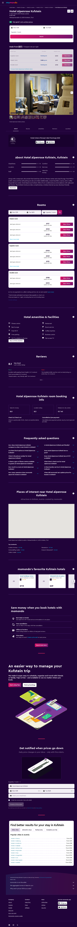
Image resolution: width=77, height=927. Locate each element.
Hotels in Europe (21, 7)
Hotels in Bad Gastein (16, 860)
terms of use (30, 807)
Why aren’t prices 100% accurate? (42, 889)
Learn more (51, 292)
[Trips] (3, 23)
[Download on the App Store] (50, 142)
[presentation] (50, 142)
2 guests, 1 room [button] (16, 32)
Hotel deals (12, 7)
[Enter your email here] (43, 796)
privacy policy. (38, 807)
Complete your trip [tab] (51, 830)
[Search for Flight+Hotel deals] (3, 18)
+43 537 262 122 (14, 19)
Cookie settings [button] (12, 300)
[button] (3, 3)
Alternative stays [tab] (27, 830)
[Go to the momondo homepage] (11, 2)
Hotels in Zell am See (16, 848)
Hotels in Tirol (39, 7)
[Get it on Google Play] (40, 142)
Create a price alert (32, 637)
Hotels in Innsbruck (16, 843)
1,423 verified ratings (26, 22)
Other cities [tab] (15, 830)
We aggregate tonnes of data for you (42, 885)
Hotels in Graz (14, 853)
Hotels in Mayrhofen (16, 850)
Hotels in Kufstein (49, 7)
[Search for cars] (3, 15)
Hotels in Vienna (15, 838)
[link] (41, 645)
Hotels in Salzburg (16, 841)
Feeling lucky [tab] (39, 830)
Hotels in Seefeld (15, 862)
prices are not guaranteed (45, 877)
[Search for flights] (3, 8)
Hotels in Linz (14, 857)
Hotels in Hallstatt (15, 845)
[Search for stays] (3, 11)
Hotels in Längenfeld (16, 855)
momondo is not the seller (42, 882)
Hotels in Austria (30, 7)
